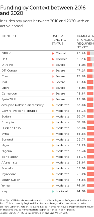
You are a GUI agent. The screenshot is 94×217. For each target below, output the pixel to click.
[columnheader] (25, 41)
